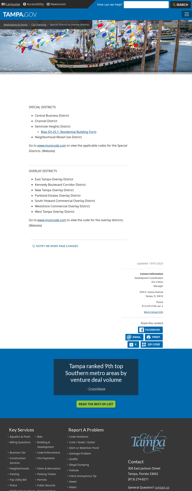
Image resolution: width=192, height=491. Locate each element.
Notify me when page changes (55, 246)
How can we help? (109, 4)
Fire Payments (46, 458)
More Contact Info (153, 312)
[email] (134, 337)
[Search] (180, 4)
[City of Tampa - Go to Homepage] (20, 14)
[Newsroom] (56, 4)
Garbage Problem (80, 453)
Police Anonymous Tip (82, 476)
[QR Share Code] (152, 344)
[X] (133, 344)
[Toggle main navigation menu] (187, 14)
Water (72, 487)
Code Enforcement (48, 452)
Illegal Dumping (79, 464)
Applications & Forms (15, 24)
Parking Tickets (46, 474)
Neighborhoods (19, 468)
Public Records (46, 485)
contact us (162, 487)
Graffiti (73, 459)
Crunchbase (96, 389)
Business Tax (18, 452)
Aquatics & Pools (20, 436)
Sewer (73, 481)
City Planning (38, 24)
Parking (14, 474)
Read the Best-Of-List (96, 404)
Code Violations (78, 436)
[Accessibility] (33, 4)
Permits (42, 479)
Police (13, 485)
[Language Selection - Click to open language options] (11, 4)
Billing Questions (20, 442)
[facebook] (150, 330)
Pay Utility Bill (18, 479)
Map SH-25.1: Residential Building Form (68, 132)
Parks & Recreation (49, 468)
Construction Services (18, 460)
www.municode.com (51, 145)
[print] (154, 337)
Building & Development (45, 444)
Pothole (74, 470)
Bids (40, 436)
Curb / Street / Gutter (82, 442)
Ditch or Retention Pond (84, 448)
